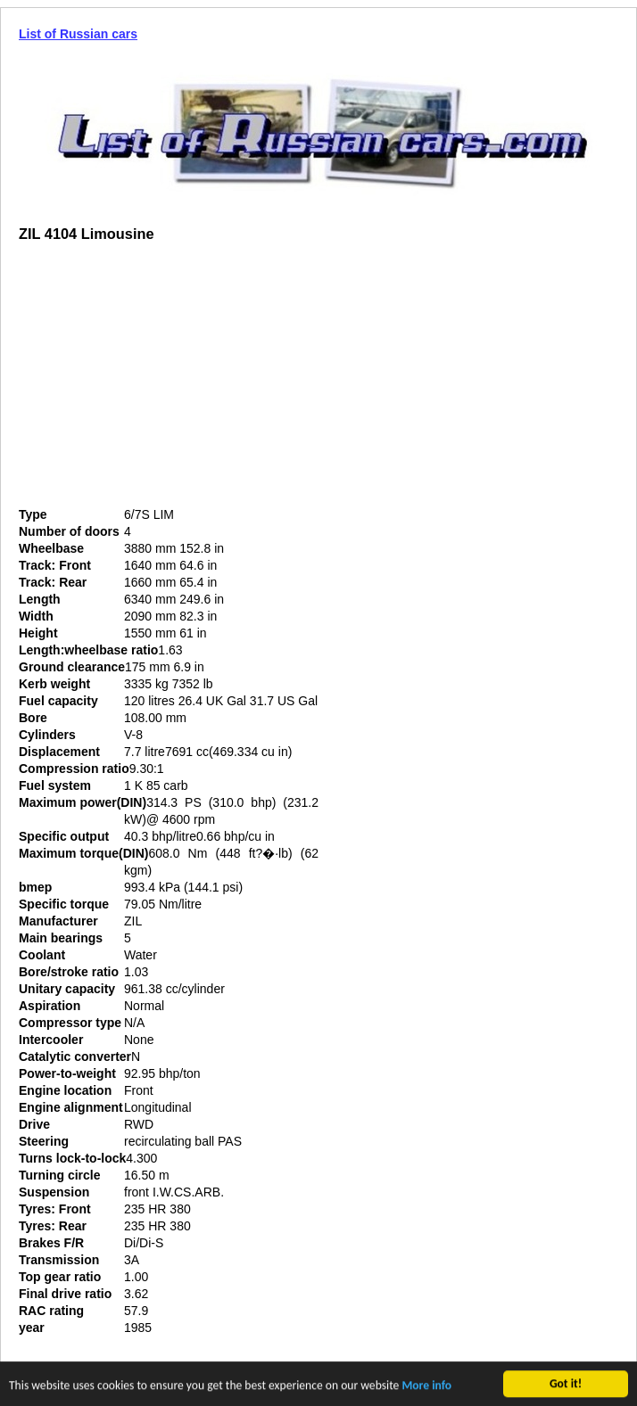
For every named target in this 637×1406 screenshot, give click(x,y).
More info (426, 1386)
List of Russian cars (78, 34)
